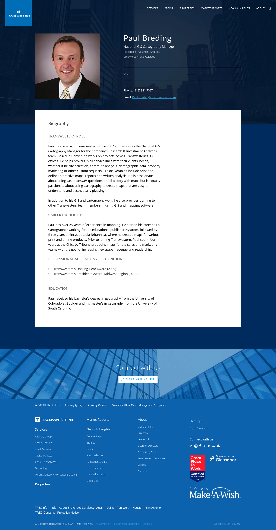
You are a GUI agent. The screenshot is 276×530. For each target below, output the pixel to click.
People (169, 8)
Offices (142, 464)
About (260, 9)
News (90, 449)
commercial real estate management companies (138, 405)
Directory (143, 433)
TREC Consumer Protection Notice (57, 512)
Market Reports (211, 8)
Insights (91, 442)
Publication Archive (97, 461)
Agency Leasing (43, 443)
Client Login (196, 421)
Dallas (110, 507)
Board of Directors (148, 445)
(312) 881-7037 (143, 90)
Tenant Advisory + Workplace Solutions (56, 474)
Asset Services (43, 449)
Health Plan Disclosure (126, 523)
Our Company (145, 426)
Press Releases (95, 455)
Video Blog (92, 480)
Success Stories (95, 468)
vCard (127, 74)
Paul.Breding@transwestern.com (154, 97)
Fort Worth (123, 507)
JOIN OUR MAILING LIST (138, 379)
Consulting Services (46, 462)
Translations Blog (96, 474)
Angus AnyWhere (199, 428)
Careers (142, 471)
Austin (100, 507)
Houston (138, 507)
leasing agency (74, 405)
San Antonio (153, 507)
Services (152, 9)
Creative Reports (96, 436)
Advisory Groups (97, 405)
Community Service (148, 452)
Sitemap (147, 523)
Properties (187, 8)
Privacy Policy (103, 523)
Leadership (144, 439)
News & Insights (239, 9)
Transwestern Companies (152, 458)
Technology (41, 468)
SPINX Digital (234, 523)
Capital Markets (43, 455)
